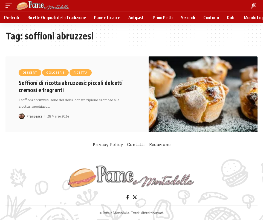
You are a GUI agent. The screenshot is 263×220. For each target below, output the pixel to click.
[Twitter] (134, 197)
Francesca (34, 116)
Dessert (30, 72)
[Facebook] (128, 197)
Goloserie (55, 72)
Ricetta (81, 72)
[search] (253, 5)
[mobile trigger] (10, 6)
